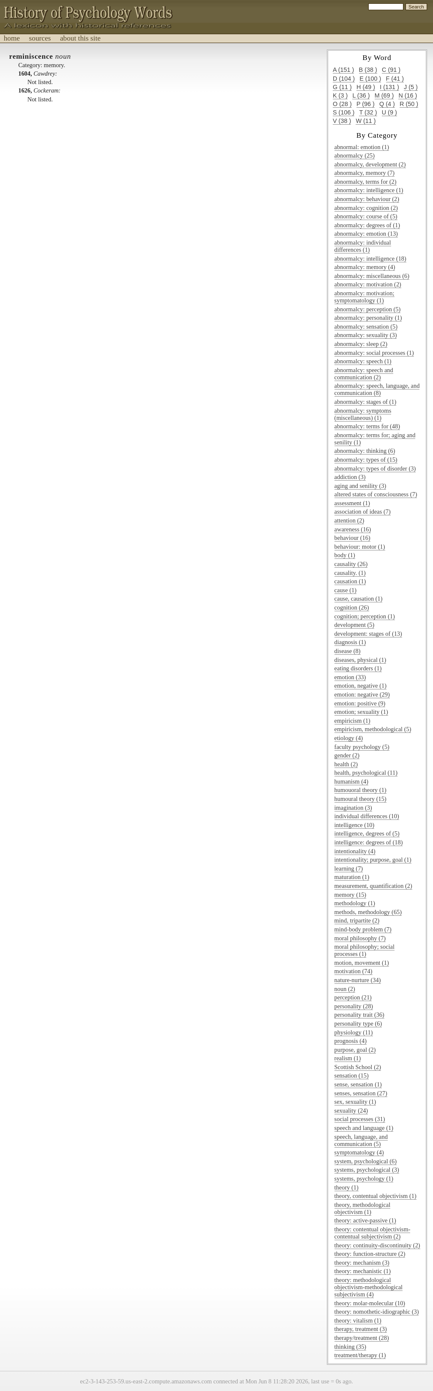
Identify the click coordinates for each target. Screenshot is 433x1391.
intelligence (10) (354, 825)
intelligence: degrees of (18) (368, 842)
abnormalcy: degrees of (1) (367, 225)
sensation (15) (351, 1075)
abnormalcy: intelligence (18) (370, 258)
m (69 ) (384, 95)
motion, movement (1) (361, 962)
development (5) (354, 624)
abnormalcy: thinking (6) (364, 450)
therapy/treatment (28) (361, 1337)
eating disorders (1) (358, 668)
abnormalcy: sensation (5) (365, 326)
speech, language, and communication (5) (361, 1140)
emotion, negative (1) (360, 685)
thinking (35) (350, 1346)
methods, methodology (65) (368, 912)
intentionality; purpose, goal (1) (372, 859)
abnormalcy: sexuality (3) (365, 335)
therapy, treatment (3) (360, 1329)
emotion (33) (350, 677)
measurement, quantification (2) (373, 885)
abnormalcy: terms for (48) (367, 426)
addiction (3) (350, 477)
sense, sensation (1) (358, 1084)
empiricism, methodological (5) (372, 729)
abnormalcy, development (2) (370, 164)
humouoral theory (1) (360, 790)
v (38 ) (342, 120)
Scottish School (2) (357, 1067)
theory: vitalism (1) (357, 1320)
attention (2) (349, 520)
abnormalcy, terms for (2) (365, 181)
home (12, 38)
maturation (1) (352, 877)
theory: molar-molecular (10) (370, 1303)
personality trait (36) (359, 1014)
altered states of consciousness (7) (375, 494)
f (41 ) (395, 78)
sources (40, 38)
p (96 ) (365, 104)
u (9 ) (389, 112)
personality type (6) (358, 1023)
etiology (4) (348, 738)
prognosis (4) (350, 1040)
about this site (80, 38)
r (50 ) (409, 104)
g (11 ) (342, 87)
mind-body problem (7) (363, 929)
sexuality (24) (351, 1110)
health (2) (346, 764)
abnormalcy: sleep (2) (360, 343)
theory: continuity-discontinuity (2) (377, 1245)
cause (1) (345, 590)
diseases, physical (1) (360, 659)
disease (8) (347, 651)
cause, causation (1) (358, 598)
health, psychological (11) (365, 772)
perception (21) (353, 997)
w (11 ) (365, 120)
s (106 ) (343, 112)
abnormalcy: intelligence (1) (368, 190)
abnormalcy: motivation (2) (367, 284)
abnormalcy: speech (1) (363, 361)
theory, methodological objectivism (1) (362, 1208)
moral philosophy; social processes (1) (364, 950)
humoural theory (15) (360, 798)
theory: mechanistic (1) (362, 1271)
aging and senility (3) (360, 485)
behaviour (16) (352, 537)
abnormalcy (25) (354, 155)
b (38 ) (368, 69)
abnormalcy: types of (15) (365, 459)
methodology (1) (354, 903)
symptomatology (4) (359, 1152)
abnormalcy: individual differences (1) (362, 246)
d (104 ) (344, 78)
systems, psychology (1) (364, 1178)
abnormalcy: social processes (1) (374, 352)
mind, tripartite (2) (357, 920)
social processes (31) (359, 1119)
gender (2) (347, 755)
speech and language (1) (363, 1127)
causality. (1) (350, 572)
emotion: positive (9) (360, 703)
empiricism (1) (352, 720)
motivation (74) (353, 971)
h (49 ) (365, 87)
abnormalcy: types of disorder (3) (375, 468)
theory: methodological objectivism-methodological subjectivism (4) (368, 1287)
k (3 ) (340, 95)
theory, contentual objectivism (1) (375, 1195)
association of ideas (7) (362, 511)
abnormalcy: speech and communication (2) (363, 374)
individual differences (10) (366, 816)
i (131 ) (389, 87)
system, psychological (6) (365, 1161)
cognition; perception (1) (364, 616)
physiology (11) (353, 1032)
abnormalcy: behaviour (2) (366, 199)
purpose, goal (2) (355, 1049)
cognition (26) (351, 607)
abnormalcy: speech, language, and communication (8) (377, 389)
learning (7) (348, 868)
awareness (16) (352, 529)
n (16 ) (407, 95)
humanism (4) (351, 781)
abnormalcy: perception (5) (367, 309)
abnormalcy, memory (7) (364, 172)
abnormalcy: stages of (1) (365, 401)
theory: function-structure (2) (370, 1253)
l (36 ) (361, 95)
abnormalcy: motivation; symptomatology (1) (364, 297)
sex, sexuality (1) (355, 1101)
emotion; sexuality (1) (361, 711)
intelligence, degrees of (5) (367, 833)
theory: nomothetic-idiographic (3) (376, 1311)
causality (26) (351, 564)
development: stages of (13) (368, 633)
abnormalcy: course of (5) (365, 216)
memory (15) (350, 894)
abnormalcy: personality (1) (368, 317)
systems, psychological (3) (366, 1169)
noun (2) (344, 988)
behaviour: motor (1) (359, 546)
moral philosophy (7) (360, 938)
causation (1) (350, 581)
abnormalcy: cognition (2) (366, 207)
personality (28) (353, 1006)
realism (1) (347, 1058)
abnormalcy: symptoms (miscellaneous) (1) (363, 414)
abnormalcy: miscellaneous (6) (371, 275)
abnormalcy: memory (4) (364, 267)
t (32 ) (368, 112)
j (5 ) (411, 87)
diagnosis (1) (350, 642)
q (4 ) (387, 104)
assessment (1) (352, 503)
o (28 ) (342, 104)
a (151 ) (343, 69)
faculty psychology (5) (361, 746)
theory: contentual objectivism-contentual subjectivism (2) (372, 1233)
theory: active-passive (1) (365, 1220)
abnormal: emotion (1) (361, 147)
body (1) (344, 555)
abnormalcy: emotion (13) (366, 233)
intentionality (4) (354, 851)
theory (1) (346, 1187)
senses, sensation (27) (360, 1093)
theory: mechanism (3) (361, 1262)
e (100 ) (370, 78)
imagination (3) (353, 807)
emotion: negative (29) (362, 694)
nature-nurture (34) (357, 980)
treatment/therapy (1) (360, 1355)
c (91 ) (391, 69)
